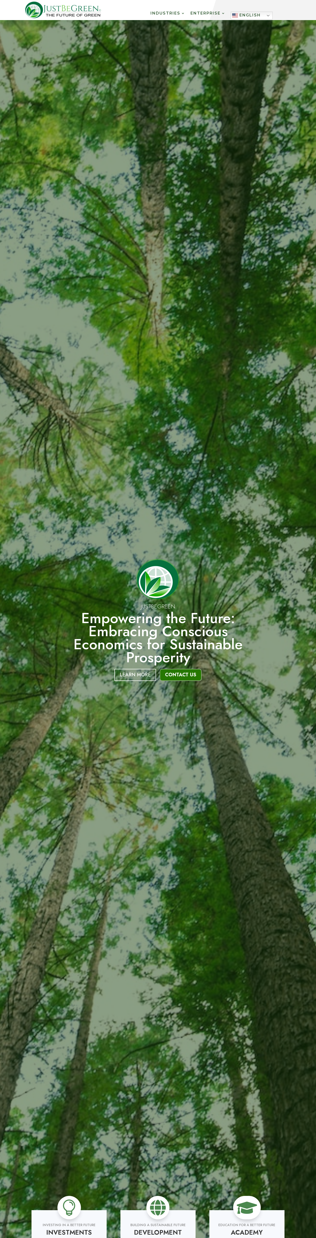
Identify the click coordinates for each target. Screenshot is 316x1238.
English (246, 15)
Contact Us (180, 674)
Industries (165, 13)
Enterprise (205, 13)
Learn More (135, 674)
